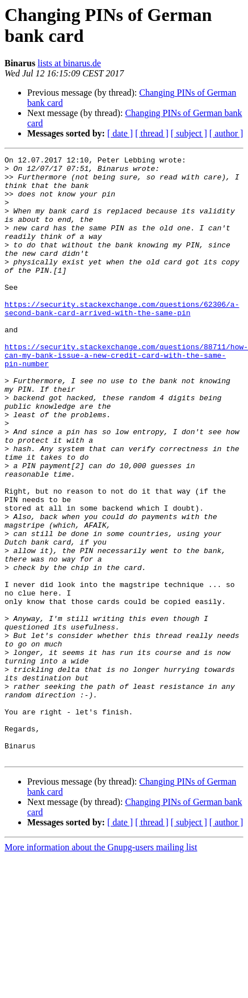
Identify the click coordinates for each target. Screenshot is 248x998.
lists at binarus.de (69, 63)
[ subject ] (189, 133)
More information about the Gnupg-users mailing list (101, 968)
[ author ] (226, 133)
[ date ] (120, 133)
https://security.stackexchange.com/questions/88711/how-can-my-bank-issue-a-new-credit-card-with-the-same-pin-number (126, 395)
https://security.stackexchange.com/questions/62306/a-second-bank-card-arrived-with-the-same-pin (122, 339)
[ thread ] (152, 133)
